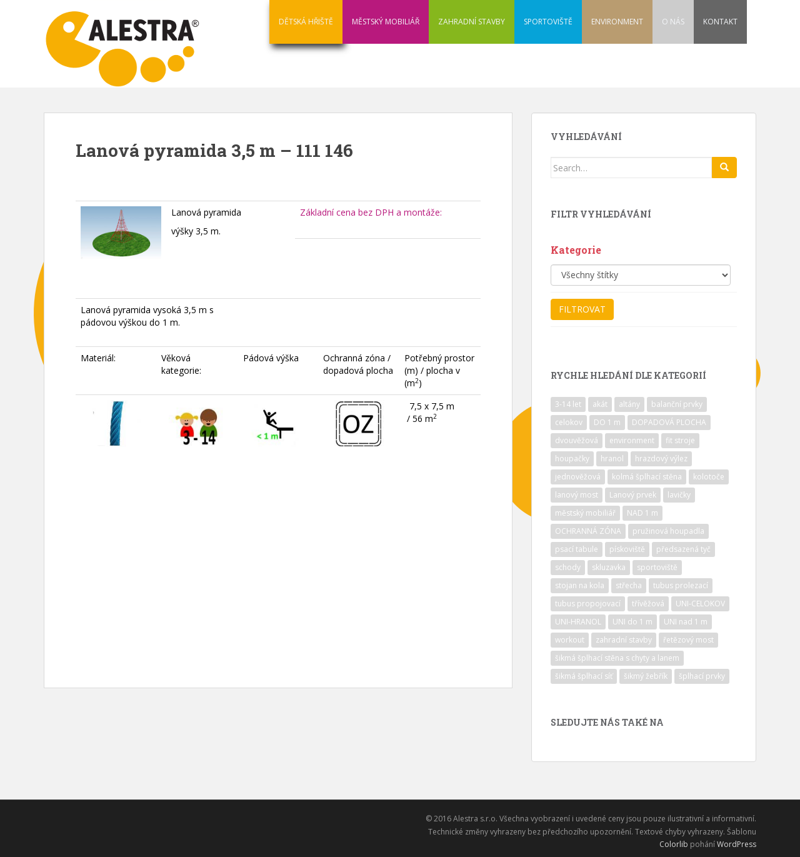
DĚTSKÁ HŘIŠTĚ (306, 21)
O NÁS (673, 21)
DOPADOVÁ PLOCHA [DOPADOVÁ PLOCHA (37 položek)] (669, 422)
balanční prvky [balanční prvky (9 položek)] (676, 404)
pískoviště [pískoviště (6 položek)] (627, 549)
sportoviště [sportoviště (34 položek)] (657, 567)
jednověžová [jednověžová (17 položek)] (578, 476)
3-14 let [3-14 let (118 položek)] (568, 404)
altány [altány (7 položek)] (629, 404)
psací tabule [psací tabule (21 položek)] (576, 549)
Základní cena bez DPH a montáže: (371, 212)
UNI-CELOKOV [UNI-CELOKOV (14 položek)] (700, 603)
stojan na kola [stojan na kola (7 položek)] (579, 585)
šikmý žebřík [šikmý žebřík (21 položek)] (646, 676)
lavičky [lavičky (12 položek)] (679, 494)
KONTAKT (720, 21)
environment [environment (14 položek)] (631, 440)
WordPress (736, 844)
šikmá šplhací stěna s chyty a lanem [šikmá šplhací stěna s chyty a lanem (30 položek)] (617, 658)
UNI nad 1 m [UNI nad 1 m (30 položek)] (686, 621)
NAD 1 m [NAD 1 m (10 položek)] (642, 513)
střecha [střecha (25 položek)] (629, 585)
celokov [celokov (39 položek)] (568, 422)
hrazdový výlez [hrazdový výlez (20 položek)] (661, 458)
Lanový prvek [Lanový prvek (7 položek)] (632, 494)
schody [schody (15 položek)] (568, 567)
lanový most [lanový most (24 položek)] (576, 494)
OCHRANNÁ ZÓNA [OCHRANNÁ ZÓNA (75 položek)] (588, 531)
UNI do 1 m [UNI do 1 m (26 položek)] (632, 621)
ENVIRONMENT (617, 21)
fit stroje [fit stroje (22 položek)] (680, 440)
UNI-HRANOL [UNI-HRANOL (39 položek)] (578, 621)
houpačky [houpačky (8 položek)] (572, 458)
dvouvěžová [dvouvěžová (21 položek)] (576, 440)
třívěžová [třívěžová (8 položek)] (648, 603)
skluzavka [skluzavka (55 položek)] (609, 567)
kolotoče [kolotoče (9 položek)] (708, 476)
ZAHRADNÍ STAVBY (471, 21)
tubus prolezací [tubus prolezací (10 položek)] (680, 585)
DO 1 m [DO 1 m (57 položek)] (607, 422)
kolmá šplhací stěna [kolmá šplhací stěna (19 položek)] (647, 476)
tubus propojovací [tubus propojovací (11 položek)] (588, 603)
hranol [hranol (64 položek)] (612, 458)
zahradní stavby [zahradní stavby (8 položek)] (624, 639)
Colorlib (673, 844)
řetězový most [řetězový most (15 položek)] (688, 639)
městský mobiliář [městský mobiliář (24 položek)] (585, 513)
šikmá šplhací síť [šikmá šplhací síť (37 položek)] (583, 676)
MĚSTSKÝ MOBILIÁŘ (385, 21)
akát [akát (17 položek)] (600, 404)
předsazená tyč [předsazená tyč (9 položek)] (683, 549)
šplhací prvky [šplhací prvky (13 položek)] (702, 676)
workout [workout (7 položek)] (569, 639)
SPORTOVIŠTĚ (548, 21)
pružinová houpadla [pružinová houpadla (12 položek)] (668, 531)
